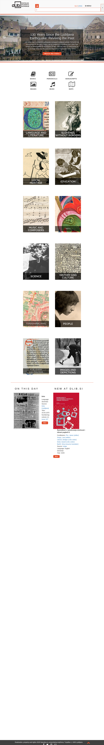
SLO (76, 6)
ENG (80, 6)
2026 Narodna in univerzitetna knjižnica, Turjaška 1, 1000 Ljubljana (60, 742)
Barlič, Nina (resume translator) (68, 444)
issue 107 (45, 419)
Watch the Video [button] (52, 53)
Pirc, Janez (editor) (72, 435)
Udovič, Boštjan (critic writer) (67, 440)
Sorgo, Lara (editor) (63, 437)
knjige (65, 446)
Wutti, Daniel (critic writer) (66, 442)
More (44, 422)
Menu (88, 6)
